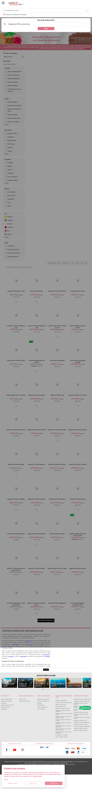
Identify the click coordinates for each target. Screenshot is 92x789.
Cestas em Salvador (39, 699)
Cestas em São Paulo (8, 699)
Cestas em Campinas (23, 699)
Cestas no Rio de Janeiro (57, 699)
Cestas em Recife (74, 700)
